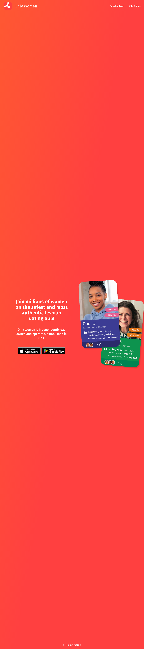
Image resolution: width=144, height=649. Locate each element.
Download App (117, 6)
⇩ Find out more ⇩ (72, 645)
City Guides (134, 6)
